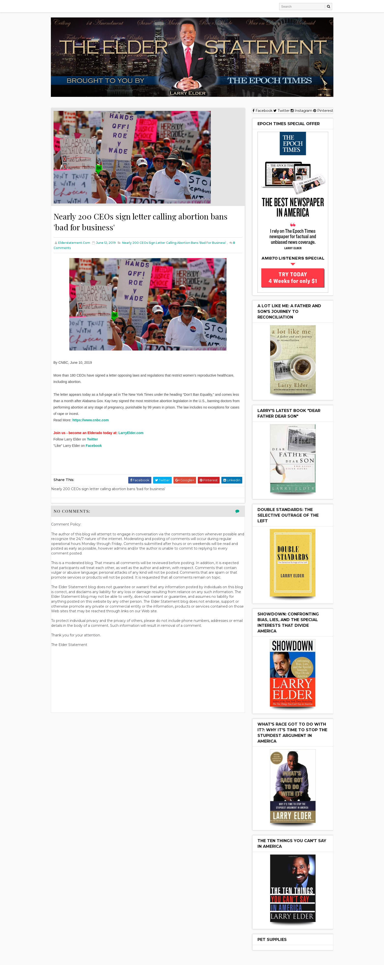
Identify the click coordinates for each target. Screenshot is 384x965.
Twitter (92, 439)
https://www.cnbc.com (90, 420)
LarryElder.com (130, 433)
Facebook (94, 446)
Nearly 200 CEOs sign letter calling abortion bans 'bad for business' (174, 243)
